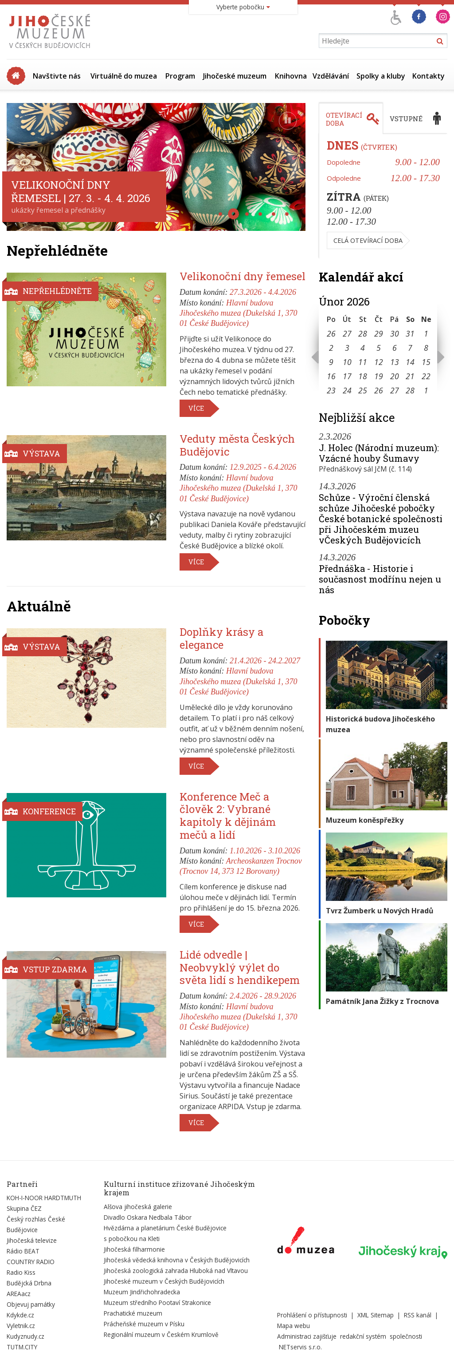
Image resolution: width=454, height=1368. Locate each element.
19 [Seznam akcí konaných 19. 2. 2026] (378, 376)
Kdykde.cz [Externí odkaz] (20, 1315)
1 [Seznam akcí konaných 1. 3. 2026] (426, 390)
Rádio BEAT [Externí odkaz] (23, 1251)
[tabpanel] (383, 196)
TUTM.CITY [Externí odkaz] (22, 1347)
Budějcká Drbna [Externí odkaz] (29, 1283)
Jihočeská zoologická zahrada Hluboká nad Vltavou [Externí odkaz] (176, 1270)
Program (180, 76)
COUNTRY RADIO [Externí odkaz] (31, 1261)
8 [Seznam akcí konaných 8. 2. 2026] (426, 347)
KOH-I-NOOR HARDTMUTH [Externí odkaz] (44, 1198)
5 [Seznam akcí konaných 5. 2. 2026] (378, 347)
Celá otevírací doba (368, 240)
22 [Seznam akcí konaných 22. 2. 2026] (426, 376)
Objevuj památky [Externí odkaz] (31, 1304)
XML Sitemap (375, 1315)
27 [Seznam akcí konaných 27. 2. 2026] (394, 390)
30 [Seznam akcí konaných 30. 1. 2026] (394, 333)
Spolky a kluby (380, 76)
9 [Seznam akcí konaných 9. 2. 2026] (331, 362)
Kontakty (428, 76)
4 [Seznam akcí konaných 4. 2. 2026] (362, 347)
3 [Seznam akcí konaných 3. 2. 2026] (347, 347)
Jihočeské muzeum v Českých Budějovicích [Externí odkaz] (164, 1281)
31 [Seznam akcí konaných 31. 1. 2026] (410, 333)
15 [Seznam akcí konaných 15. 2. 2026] (426, 362)
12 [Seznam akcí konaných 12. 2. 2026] (378, 362)
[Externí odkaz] (305, 1241)
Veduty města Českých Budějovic (237, 445)
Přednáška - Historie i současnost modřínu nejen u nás (380, 579)
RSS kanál (417, 1315)
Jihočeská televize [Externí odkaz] (32, 1240)
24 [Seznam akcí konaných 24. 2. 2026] (347, 390)
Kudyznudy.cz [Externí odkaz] (25, 1336)
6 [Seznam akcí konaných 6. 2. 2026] (394, 347)
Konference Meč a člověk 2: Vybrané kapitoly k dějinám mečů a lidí (228, 815)
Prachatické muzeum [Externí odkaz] (133, 1313)
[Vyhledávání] (383, 40)
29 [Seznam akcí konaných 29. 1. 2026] (378, 333)
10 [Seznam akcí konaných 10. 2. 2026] (347, 362)
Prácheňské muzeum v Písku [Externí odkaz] (144, 1324)
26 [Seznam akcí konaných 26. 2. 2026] (378, 390)
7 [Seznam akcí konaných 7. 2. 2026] (410, 347)
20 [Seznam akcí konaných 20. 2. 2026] (394, 376)
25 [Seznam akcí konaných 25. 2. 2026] (362, 390)
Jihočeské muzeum (234, 76)
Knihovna (291, 76)
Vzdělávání (331, 76)
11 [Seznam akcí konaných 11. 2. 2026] (362, 362)
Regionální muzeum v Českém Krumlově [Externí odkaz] (161, 1334)
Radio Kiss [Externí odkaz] (21, 1272)
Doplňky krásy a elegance (221, 638)
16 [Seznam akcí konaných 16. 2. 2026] (331, 376)
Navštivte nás (57, 76)
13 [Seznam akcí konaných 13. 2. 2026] (394, 362)
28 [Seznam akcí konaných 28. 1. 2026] (362, 333)
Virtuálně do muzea (123, 76)
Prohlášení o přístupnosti (312, 1315)
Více (196, 408)
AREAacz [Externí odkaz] (19, 1293)
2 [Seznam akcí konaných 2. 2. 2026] (331, 347)
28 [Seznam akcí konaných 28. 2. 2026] (410, 390)
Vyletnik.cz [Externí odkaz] (21, 1325)
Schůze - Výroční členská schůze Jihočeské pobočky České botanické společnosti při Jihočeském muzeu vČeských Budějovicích (380, 519)
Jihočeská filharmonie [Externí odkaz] (134, 1249)
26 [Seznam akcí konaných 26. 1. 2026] (331, 333)
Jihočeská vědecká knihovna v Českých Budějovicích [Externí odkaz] (177, 1260)
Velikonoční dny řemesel (242, 276)
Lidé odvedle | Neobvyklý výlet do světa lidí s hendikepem (240, 967)
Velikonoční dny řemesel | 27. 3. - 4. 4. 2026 (80, 191)
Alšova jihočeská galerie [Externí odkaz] (138, 1206)
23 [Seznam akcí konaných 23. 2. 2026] (331, 390)
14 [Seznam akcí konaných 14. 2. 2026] (410, 362)
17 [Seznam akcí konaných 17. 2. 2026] (347, 376)
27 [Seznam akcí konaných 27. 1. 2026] (347, 333)
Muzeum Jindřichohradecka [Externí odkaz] (142, 1292)
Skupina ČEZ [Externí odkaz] (24, 1208)
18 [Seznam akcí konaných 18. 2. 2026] (362, 376)
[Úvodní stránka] (52, 48)
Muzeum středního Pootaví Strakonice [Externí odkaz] (157, 1302)
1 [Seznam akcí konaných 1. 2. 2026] (426, 333)
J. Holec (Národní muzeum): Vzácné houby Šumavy (379, 453)
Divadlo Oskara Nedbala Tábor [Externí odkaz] (148, 1217)
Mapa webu (293, 1325)
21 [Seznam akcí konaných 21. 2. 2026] (410, 376)
